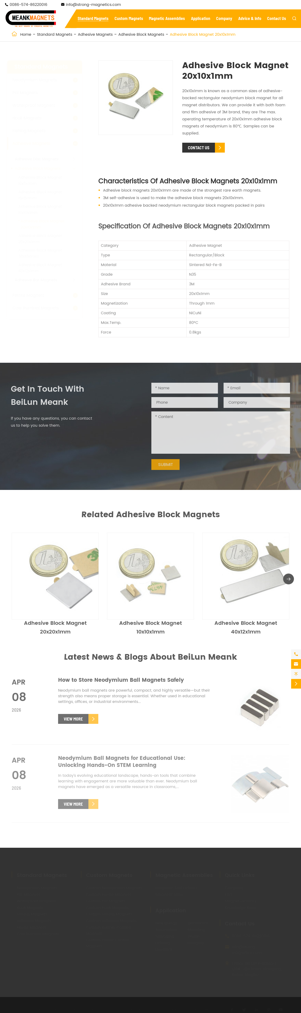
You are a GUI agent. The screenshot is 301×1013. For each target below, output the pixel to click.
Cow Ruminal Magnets (40, 308)
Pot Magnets (29, 92)
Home (25, 35)
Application (200, 18)
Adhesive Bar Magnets (40, 280)
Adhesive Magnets (95, 35)
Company (224, 18)
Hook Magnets (31, 118)
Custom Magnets (129, 18)
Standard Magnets (93, 18)
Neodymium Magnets (39, 80)
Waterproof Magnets (38, 105)
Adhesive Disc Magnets (41, 159)
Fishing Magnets (33, 130)
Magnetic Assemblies (167, 18)
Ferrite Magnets (33, 295)
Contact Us (276, 18)
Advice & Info (249, 18)
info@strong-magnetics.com (93, 5)
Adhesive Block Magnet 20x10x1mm (202, 35)
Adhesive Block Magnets (141, 35)
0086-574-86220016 (28, 5)
